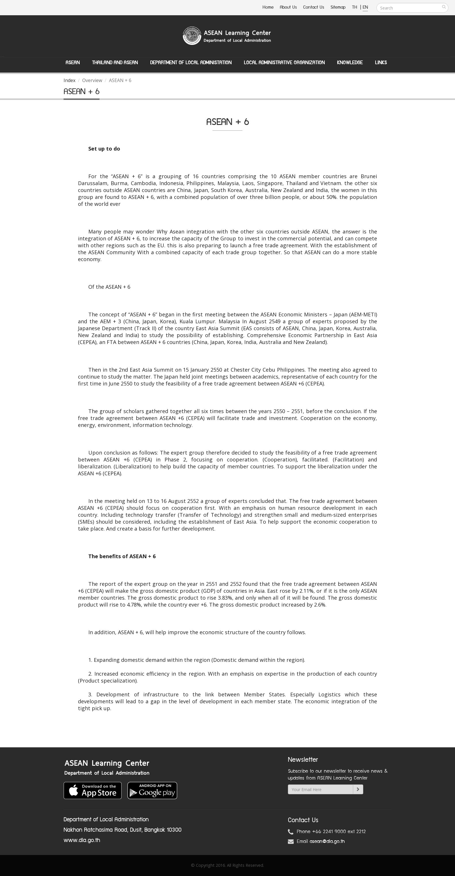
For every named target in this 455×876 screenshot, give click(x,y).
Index (69, 80)
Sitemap (338, 7)
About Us (288, 7)
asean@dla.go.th (327, 841)
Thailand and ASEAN (115, 63)
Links (381, 63)
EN (365, 7)
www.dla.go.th (82, 840)
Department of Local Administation (191, 63)
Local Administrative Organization (284, 63)
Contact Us (313, 7)
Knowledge (350, 63)
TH (355, 7)
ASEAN (73, 63)
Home (268, 7)
